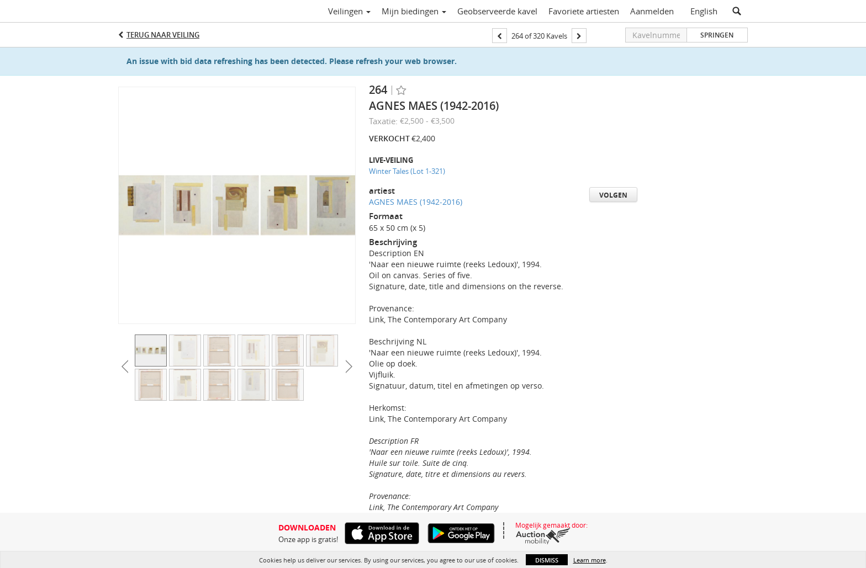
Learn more (589, 560)
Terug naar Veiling (162, 35)
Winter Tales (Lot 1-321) (407, 171)
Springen (716, 35)
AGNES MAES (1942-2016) (415, 202)
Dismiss (546, 560)
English (703, 11)
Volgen (613, 195)
